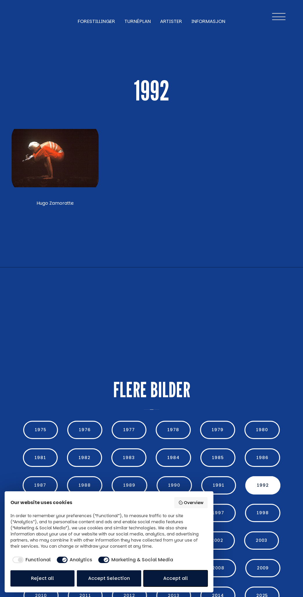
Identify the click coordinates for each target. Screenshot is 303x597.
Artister (171, 21)
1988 (85, 485)
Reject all (42, 578)
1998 (263, 513)
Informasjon (208, 21)
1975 (40, 430)
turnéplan (137, 21)
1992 (263, 485)
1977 (129, 430)
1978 (173, 430)
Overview (191, 503)
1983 (129, 458)
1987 (40, 485)
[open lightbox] (55, 158)
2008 (218, 568)
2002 (217, 540)
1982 (84, 458)
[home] (24, 16)
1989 (129, 485)
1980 (262, 430)
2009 (263, 568)
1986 (262, 458)
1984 (173, 458)
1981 (40, 458)
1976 (85, 430)
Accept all (175, 578)
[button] (278, 17)
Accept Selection (109, 578)
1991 (218, 485)
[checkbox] (30, 559)
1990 (174, 485)
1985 (218, 458)
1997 (218, 513)
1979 (218, 430)
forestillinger (96, 21)
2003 (261, 540)
